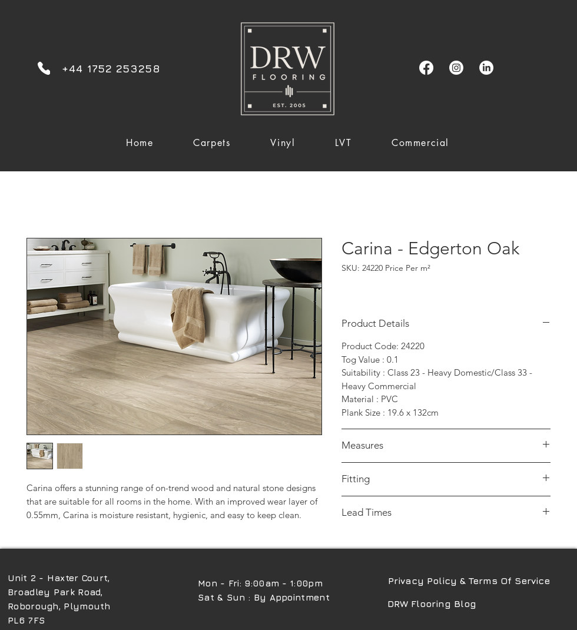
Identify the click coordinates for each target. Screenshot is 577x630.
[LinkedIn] (486, 68)
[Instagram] (456, 68)
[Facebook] (426, 68)
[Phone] (44, 68)
